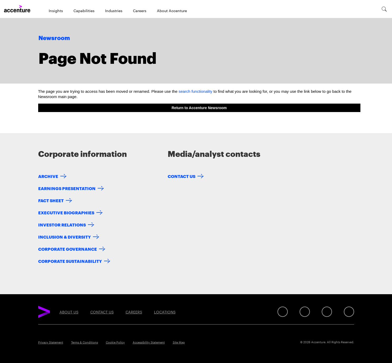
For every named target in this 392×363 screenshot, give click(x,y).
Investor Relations (62, 224)
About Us (68, 311)
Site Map (179, 342)
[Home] (17, 9)
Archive (48, 176)
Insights (56, 10)
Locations (165, 311)
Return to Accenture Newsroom (199, 108)
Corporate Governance (67, 249)
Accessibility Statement (149, 342)
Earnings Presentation (67, 188)
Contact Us (181, 176)
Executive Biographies (66, 212)
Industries (113, 10)
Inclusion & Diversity (64, 237)
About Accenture (172, 10)
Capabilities (84, 10)
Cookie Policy (115, 342)
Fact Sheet (51, 200)
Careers (139, 10)
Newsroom (54, 38)
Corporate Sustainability (70, 261)
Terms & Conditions (84, 342)
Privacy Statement (50, 342)
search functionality (195, 91)
